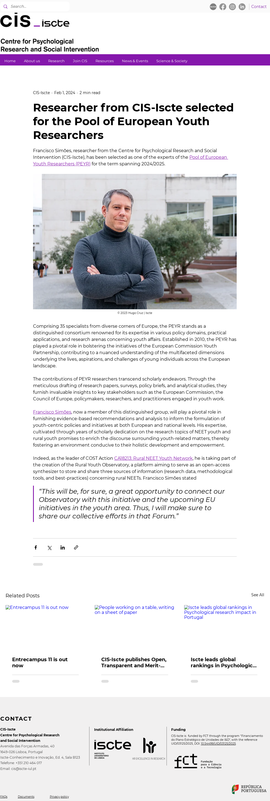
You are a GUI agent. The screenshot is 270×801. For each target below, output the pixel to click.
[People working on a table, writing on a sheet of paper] (135, 627)
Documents (26, 797)
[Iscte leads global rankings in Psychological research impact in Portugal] (224, 627)
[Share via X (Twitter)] (49, 547)
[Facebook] (222, 6)
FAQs (3, 797)
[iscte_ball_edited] (213, 6)
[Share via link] (76, 547)
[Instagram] (232, 6)
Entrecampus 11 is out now (40, 663)
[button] (56, 61)
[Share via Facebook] (35, 547)
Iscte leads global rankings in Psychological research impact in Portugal (224, 663)
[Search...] (34, 7)
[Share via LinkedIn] (62, 547)
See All (257, 594)
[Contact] (259, 6)
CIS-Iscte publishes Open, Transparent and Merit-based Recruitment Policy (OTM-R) (134, 663)
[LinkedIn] (242, 6)
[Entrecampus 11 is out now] (46, 627)
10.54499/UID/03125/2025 (218, 743)
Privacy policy (59, 797)
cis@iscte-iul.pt (23, 769)
